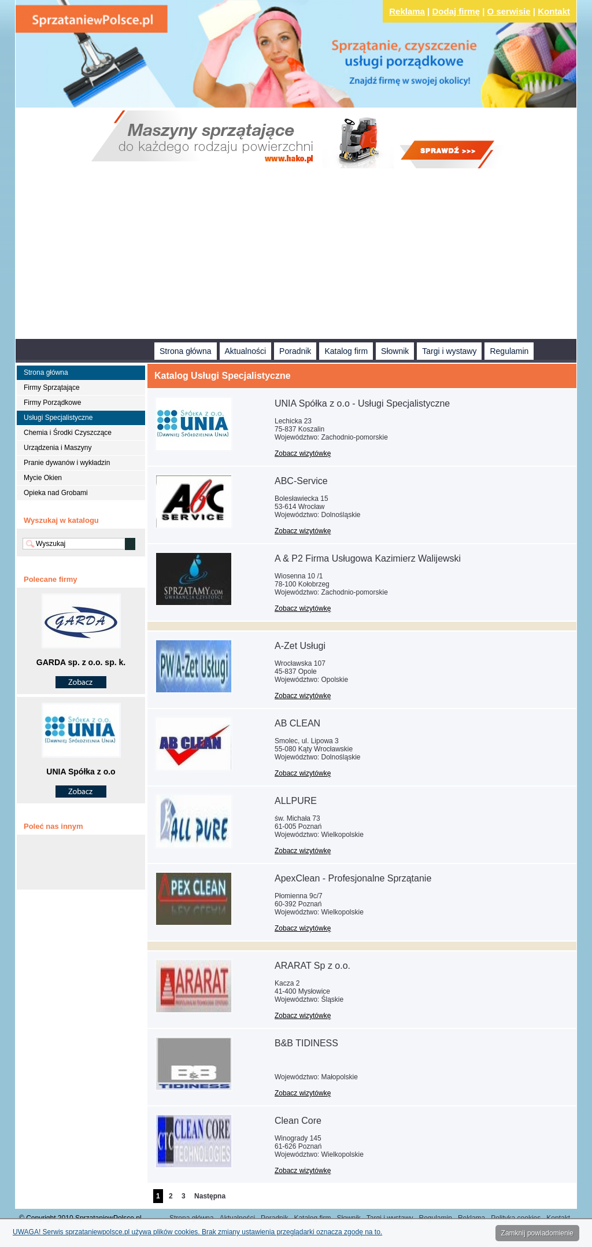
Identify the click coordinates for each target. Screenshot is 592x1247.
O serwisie (509, 11)
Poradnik (295, 351)
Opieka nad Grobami (56, 493)
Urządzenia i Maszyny (57, 448)
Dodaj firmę (456, 11)
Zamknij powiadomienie (537, 1233)
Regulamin (509, 351)
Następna (209, 1196)
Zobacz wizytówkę (303, 453)
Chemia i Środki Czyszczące (68, 433)
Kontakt (554, 11)
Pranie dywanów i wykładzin (67, 463)
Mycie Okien (43, 478)
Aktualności (246, 351)
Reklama (407, 11)
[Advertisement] (296, 255)
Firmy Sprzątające (52, 387)
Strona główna (186, 351)
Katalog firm (346, 351)
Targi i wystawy (449, 351)
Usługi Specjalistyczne (58, 418)
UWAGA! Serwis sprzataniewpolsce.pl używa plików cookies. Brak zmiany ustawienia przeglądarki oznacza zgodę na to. (197, 1231)
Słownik (395, 351)
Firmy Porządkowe (52, 403)
